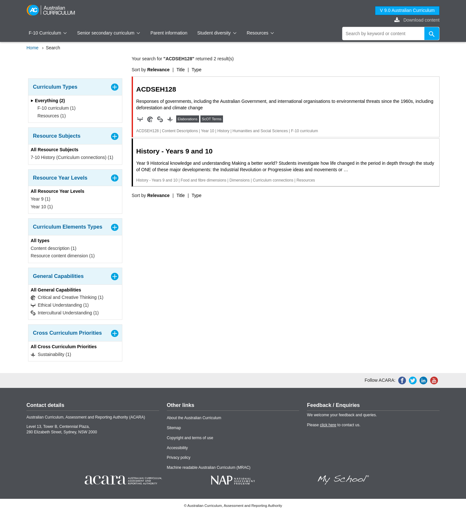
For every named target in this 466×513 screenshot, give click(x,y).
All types (40, 240)
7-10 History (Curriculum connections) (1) (72, 157)
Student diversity (216, 32)
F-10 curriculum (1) (54, 108)
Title (181, 69)
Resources (260, 32)
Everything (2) (48, 100)
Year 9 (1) (40, 199)
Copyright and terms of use (190, 438)
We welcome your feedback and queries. (342, 415)
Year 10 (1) (42, 206)
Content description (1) (53, 248)
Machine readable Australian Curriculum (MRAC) (208, 467)
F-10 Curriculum (48, 32)
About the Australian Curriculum (194, 418)
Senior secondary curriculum (108, 32)
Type (196, 69)
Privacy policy (178, 457)
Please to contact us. (333, 425)
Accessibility (177, 448)
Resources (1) (49, 115)
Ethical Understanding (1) (60, 305)
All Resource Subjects (54, 149)
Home (32, 47)
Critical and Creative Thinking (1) (67, 297)
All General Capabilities (56, 289)
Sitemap (174, 428)
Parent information (168, 32)
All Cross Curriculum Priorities (64, 346)
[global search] (390, 33)
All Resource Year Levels (57, 191)
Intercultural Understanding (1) (65, 313)
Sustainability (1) (51, 354)
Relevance (158, 69)
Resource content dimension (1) (63, 255)
